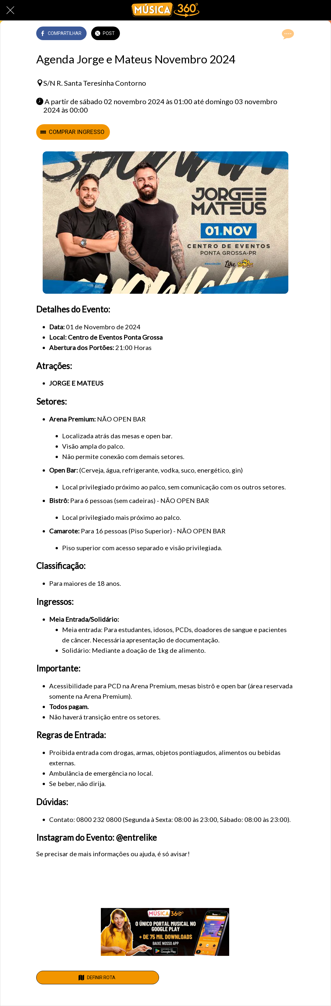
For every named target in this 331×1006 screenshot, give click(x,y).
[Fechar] (10, 10)
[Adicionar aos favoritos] (271, 34)
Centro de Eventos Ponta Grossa (115, 337)
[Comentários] (287, 34)
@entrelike (136, 837)
